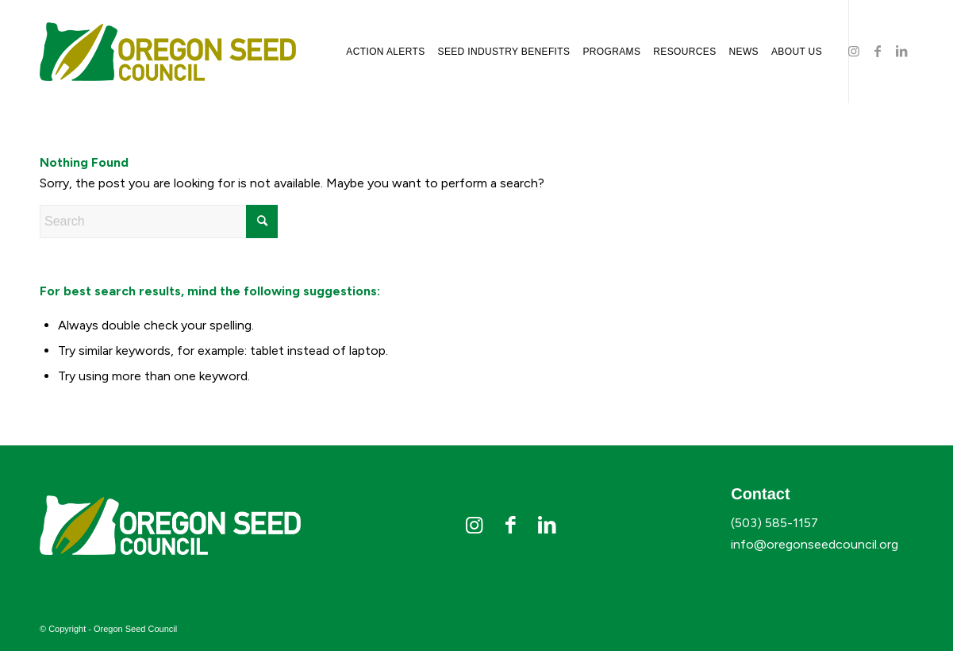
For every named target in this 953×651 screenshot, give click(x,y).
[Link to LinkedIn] (901, 51)
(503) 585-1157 (774, 522)
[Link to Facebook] (878, 51)
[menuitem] (385, 51)
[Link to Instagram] (854, 51)
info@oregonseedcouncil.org (814, 544)
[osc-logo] (168, 51)
